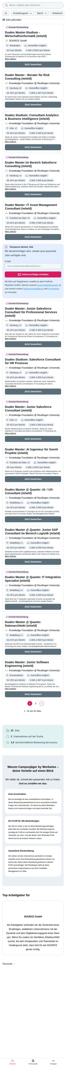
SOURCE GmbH (33, 916)
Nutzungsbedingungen (47, 285)
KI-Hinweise (53, 288)
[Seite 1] (29, 703)
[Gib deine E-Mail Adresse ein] (33, 266)
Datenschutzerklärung (33, 288)
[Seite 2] (35, 703)
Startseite (7, 964)
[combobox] (33, 5)
